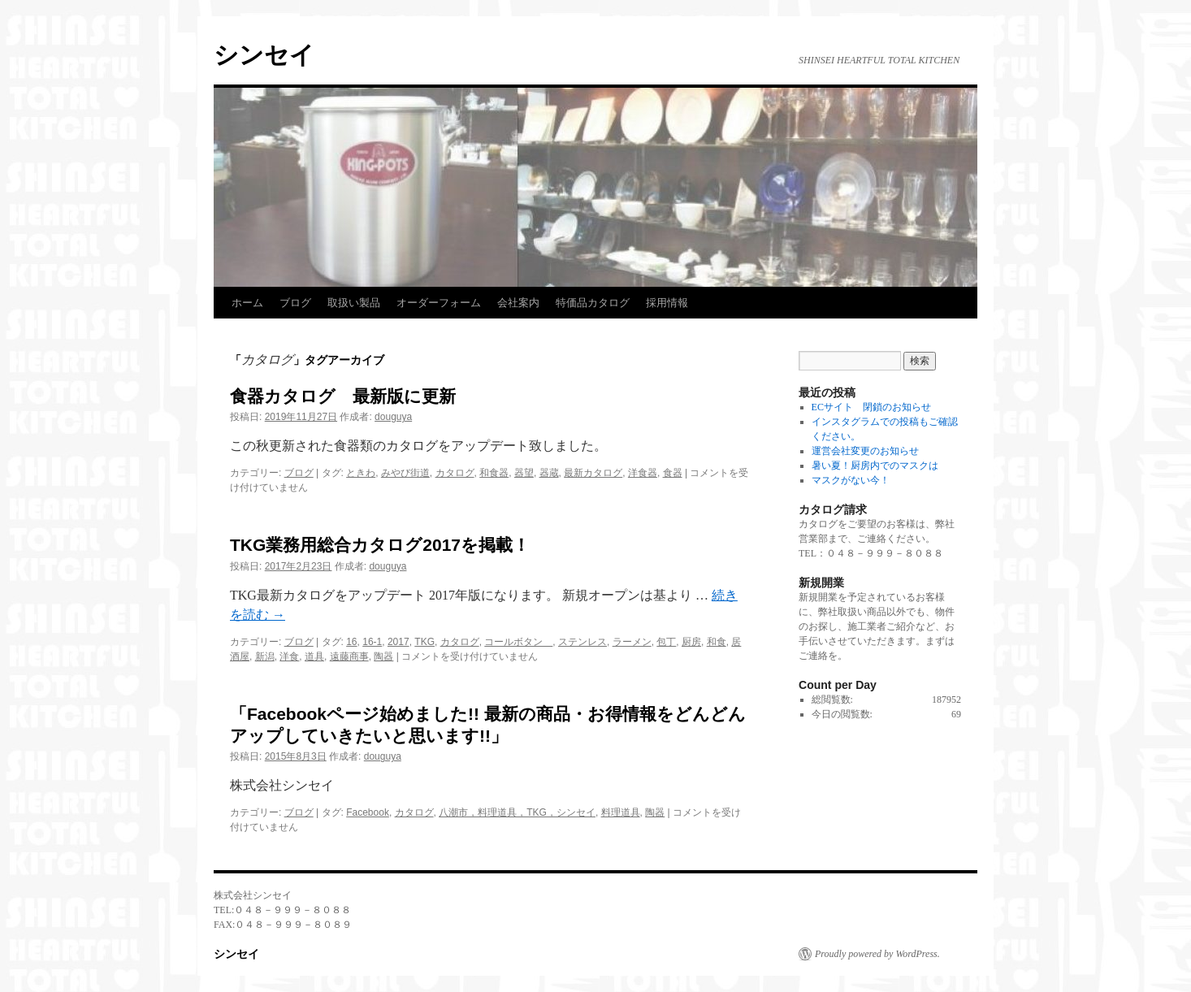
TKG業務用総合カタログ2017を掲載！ (380, 544)
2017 (398, 642)
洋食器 (642, 473)
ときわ (360, 473)
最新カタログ (593, 473)
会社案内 (518, 303)
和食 (716, 642)
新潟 (265, 656)
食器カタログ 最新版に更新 (343, 396)
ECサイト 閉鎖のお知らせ (871, 407)
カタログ (454, 473)
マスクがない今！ (851, 480)
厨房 (691, 642)
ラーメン (632, 642)
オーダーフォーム (438, 303)
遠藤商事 (349, 656)
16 (351, 642)
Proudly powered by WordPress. (877, 954)
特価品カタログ (593, 303)
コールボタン (518, 642)
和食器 (494, 473)
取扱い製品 (353, 303)
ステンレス (582, 642)
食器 (672, 473)
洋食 (289, 656)
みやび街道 (405, 473)
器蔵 (549, 473)
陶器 (383, 656)
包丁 (666, 642)
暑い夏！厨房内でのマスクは (875, 465)
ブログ (295, 303)
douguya (393, 416)
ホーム (247, 303)
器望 (524, 473)
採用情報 (667, 303)
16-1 (372, 642)
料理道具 (620, 812)
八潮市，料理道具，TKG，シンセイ (517, 812)
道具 (314, 656)
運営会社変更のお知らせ (865, 451)
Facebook (367, 812)
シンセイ (264, 54)
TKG (424, 642)
